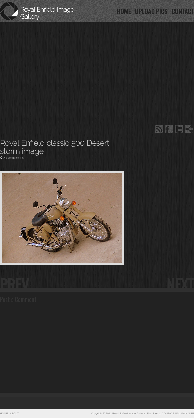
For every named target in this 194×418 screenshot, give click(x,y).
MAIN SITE (187, 413)
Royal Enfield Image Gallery (128, 413)
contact (182, 11)
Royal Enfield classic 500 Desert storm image (54, 147)
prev (14, 284)
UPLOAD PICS (151, 11)
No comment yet (13, 157)
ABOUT (14, 413)
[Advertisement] (63, 47)
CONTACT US (170, 413)
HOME (124, 11)
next (180, 284)
